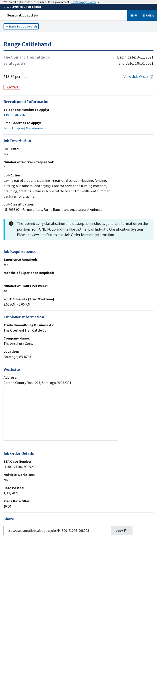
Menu (133, 15)
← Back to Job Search (21, 26)
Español (148, 15)
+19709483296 (14, 115)
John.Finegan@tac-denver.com (27, 128)
